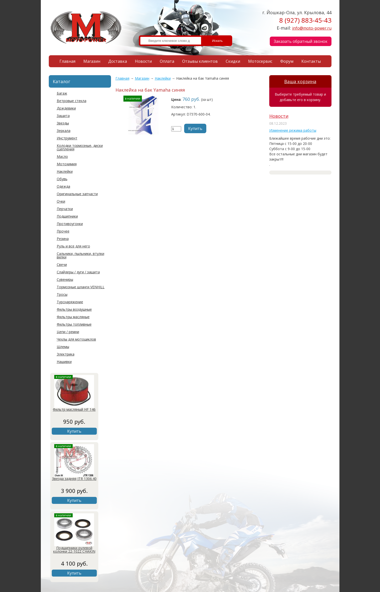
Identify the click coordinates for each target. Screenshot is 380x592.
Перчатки (65, 208)
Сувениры (65, 279)
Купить (74, 431)
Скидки (233, 61)
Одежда (63, 186)
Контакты (311, 61)
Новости (143, 61)
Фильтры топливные (74, 324)
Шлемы (63, 346)
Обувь (62, 179)
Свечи (62, 264)
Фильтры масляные (73, 316)
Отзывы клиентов (200, 61)
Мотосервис (260, 61)
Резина (63, 238)
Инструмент (67, 138)
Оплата (167, 61)
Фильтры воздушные (74, 309)
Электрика (65, 354)
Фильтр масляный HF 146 (74, 409)
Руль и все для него (73, 246)
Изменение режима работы (292, 130)
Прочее (63, 231)
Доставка (117, 61)
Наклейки (65, 171)
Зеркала (63, 130)
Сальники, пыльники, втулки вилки (80, 255)
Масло (62, 156)
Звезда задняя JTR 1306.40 (74, 478)
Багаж (62, 93)
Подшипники (67, 216)
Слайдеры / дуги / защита (78, 272)
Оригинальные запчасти (77, 193)
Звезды (63, 123)
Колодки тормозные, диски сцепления (80, 147)
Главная (67, 61)
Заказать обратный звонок (300, 41)
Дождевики (66, 108)
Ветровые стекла (71, 100)
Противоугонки (70, 223)
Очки (61, 201)
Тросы (62, 294)
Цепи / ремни (68, 331)
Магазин (91, 61)
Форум (286, 61)
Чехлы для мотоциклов (76, 339)
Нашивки (64, 361)
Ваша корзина (300, 81)
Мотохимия (67, 164)
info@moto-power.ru (311, 28)
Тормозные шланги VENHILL (81, 287)
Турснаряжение (70, 301)
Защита (63, 115)
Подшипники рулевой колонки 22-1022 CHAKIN (74, 549)
